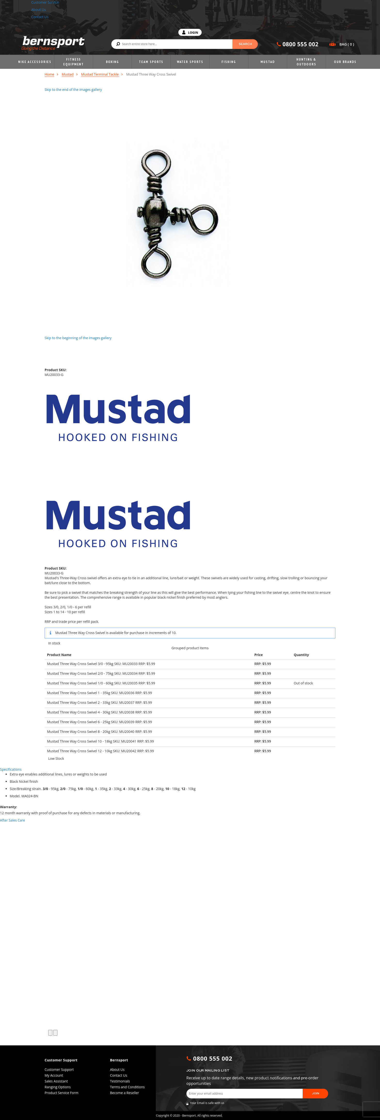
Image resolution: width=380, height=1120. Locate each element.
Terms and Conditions (127, 1087)
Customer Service (45, 2)
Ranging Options (58, 1087)
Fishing (229, 62)
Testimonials (120, 1081)
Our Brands (345, 62)
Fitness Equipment (73, 61)
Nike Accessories (34, 62)
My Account (54, 1075)
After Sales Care (12, 820)
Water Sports (190, 62)
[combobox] (184, 44)
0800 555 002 (300, 44)
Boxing (112, 62)
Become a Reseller (124, 1092)
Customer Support (59, 1069)
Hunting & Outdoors (306, 61)
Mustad (268, 62)
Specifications (11, 769)
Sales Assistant (56, 1081)
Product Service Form (61, 1092)
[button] (50, 1033)
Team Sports (151, 62)
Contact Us (39, 17)
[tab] (190, 769)
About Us (38, 9)
